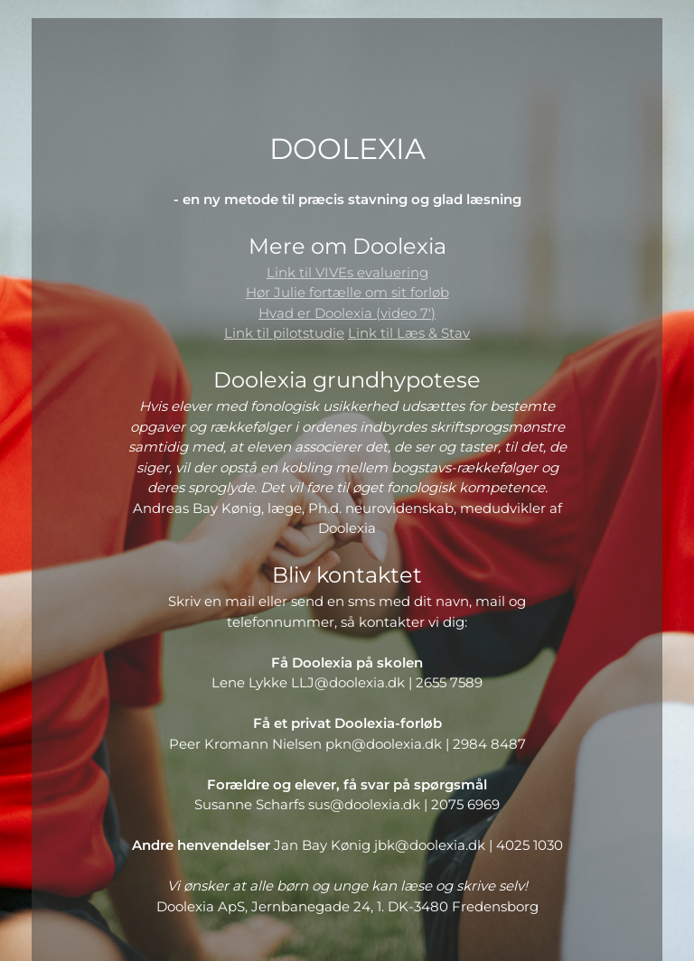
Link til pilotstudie (284, 332)
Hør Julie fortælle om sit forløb (347, 292)
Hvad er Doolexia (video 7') (347, 313)
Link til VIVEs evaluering (347, 272)
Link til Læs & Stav (409, 332)
